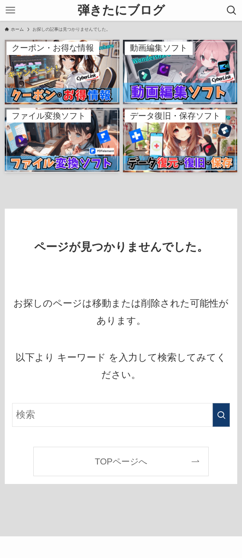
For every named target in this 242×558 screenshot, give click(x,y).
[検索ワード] (121, 415)
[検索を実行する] (221, 415)
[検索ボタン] (231, 10)
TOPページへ (121, 461)
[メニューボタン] (10, 10)
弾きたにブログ (121, 10)
